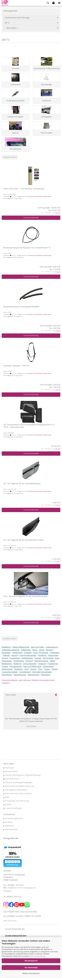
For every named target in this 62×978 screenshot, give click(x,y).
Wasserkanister (20, 675)
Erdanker (28, 653)
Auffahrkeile (25, 650)
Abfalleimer (6, 647)
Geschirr (14, 655)
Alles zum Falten (37, 647)
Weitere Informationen (31, 973)
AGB (7, 797)
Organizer (42, 664)
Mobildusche (7, 664)
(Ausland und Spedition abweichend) (39, 196)
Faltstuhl (6, 655)
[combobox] (10, 157)
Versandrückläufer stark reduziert (16, 680)
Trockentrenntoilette (10, 672)
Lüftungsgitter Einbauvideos (16, 790)
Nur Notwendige (31, 967)
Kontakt (8, 804)
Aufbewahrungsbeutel (10, 650)
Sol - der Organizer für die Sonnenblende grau (22, 483)
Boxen (41, 650)
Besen (35, 650)
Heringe (5, 658)
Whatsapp (7, 891)
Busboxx (49, 650)
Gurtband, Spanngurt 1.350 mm (16, 365)
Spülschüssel (7, 669)
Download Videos (12, 778)
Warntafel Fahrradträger (42, 672)
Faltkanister (54, 653)
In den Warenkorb (31, 218)
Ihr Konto (8, 822)
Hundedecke (15, 658)
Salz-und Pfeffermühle (32, 666)
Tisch (40, 669)
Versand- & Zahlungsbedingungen (18, 782)
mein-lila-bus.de (9, 920)
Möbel (52, 661)
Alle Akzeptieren (31, 961)
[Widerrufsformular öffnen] (11, 838)
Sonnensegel (48, 666)
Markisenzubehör (41, 661)
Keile (57, 658)
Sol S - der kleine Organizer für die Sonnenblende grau (25, 596)
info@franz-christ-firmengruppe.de (22, 887)
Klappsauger (7, 661)
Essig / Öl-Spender (40, 653)
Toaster (47, 669)
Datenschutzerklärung (37, 956)
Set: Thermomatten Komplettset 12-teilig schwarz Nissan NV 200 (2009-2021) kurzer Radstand (31, 720)
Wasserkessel (33, 675)
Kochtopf (29, 661)
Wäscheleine (7, 675)
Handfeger (42, 655)
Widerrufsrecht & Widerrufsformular (19, 786)
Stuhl (26, 669)
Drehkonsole (17, 653)
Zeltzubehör (45, 675)
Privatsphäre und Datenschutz (17, 801)
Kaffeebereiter (27, 658)
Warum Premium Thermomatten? (18, 793)
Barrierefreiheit (11, 771)
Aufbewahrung (52, 647)
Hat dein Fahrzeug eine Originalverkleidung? (23, 775)
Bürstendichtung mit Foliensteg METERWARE (21, 306)
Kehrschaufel (48, 658)
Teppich (33, 669)
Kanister (38, 658)
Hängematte (53, 655)
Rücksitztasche (15, 666)
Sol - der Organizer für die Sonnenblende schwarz (23, 540)
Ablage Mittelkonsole (20, 647)
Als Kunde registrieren (14, 818)
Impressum (9, 767)
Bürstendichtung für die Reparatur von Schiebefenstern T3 (27, 247)
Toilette (54, 669)
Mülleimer (17, 664)
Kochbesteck (19, 661)
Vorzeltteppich (25, 672)
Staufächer (18, 669)
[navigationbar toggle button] (59, 3)
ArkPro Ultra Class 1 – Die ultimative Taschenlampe (23, 188)
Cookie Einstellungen (13, 808)
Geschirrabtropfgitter (28, 655)
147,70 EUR (31, 726)
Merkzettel (9, 826)
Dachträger (6, 653)
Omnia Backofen (30, 664)
